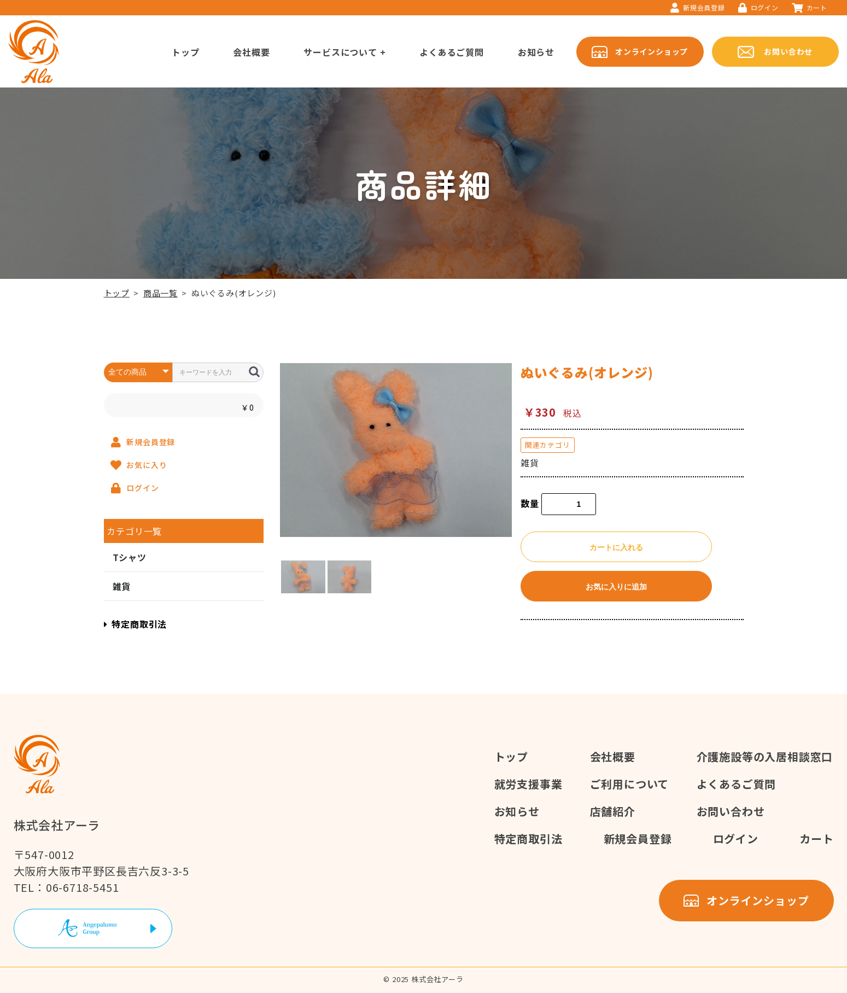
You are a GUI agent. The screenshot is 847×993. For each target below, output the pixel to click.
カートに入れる (616, 547)
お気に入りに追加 (616, 586)
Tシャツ (130, 557)
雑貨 (122, 586)
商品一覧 (160, 293)
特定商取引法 (135, 623)
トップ (117, 293)
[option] (396, 450)
